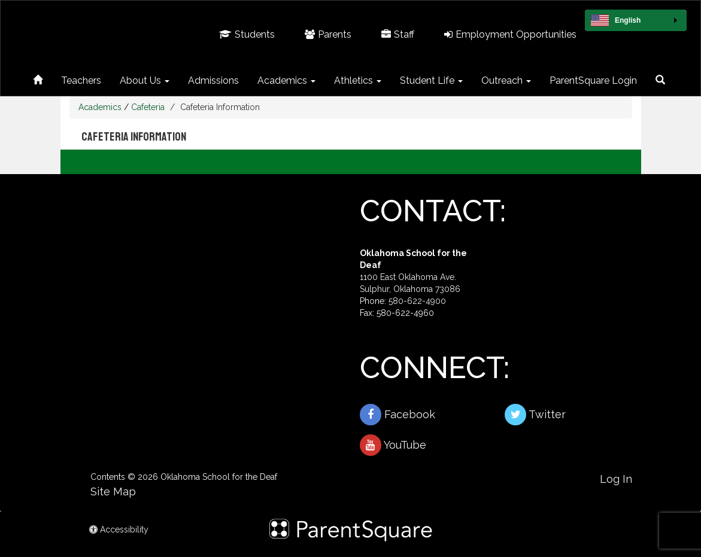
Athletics (357, 80)
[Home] (37, 78)
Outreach (506, 80)
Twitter (535, 414)
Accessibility (118, 529)
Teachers (81, 80)
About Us (144, 80)
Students (247, 34)
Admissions (213, 80)
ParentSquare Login (593, 80)
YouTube (393, 445)
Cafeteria (148, 107)
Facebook (397, 414)
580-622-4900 (417, 301)
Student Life (431, 80)
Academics (286, 80)
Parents (328, 34)
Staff (397, 34)
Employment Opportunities (510, 34)
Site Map (113, 491)
